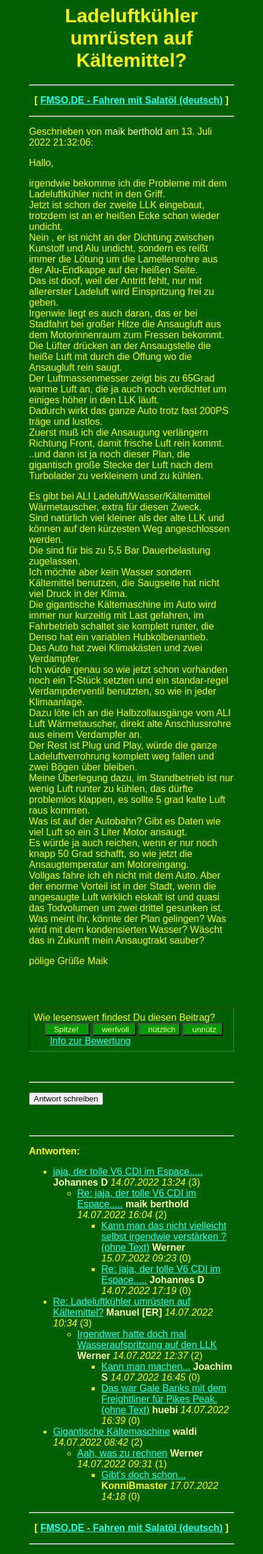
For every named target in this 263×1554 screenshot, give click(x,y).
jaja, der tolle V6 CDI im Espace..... (128, 1171)
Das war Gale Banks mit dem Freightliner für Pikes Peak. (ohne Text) (163, 1399)
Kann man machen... (146, 1366)
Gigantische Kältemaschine (111, 1431)
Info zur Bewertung (90, 1041)
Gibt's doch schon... (143, 1475)
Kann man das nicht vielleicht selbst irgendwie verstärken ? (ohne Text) (163, 1236)
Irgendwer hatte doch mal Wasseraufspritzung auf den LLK (147, 1339)
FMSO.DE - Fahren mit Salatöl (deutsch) (131, 100)
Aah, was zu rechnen (122, 1453)
